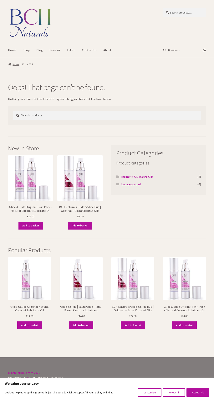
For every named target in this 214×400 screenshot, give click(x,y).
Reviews (54, 50)
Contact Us (89, 50)
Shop (26, 50)
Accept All (198, 392)
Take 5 (71, 50)
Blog (39, 50)
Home (12, 50)
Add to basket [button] (30, 225)
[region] (107, 389)
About (107, 50)
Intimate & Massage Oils (137, 177)
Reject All (174, 392)
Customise (150, 392)
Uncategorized (131, 184)
